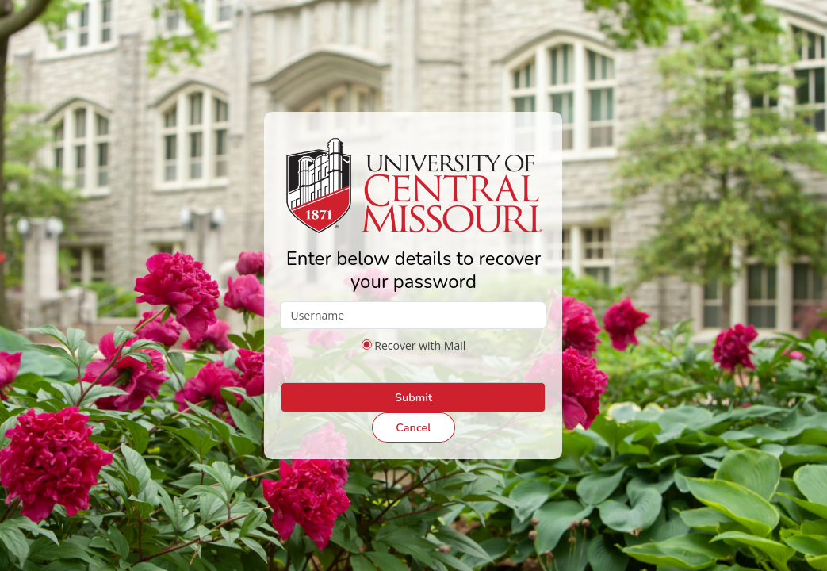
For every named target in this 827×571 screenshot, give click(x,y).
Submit (413, 397)
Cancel (413, 427)
